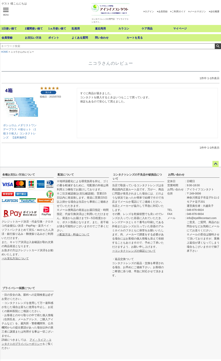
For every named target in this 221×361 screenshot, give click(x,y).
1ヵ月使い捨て (57, 28)
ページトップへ (215, 164)
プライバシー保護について (18, 288)
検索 (218, 46)
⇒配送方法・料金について (73, 234)
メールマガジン (198, 11)
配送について (66, 174)
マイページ (180, 28)
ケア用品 (147, 28)
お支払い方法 (33, 37)
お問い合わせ (176, 174)
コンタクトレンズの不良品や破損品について (137, 176)
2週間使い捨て (34, 28)
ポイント (53, 37)
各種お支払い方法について (18, 174)
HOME (4, 52)
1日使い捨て (9, 28)
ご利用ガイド (179, 11)
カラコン (123, 28)
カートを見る (134, 37)
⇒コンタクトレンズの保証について (134, 250)
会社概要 (214, 11)
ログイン (149, 11)
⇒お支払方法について (15, 258)
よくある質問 (80, 37)
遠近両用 (100, 28)
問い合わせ (102, 37)
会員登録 (163, 11)
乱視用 (76, 28)
